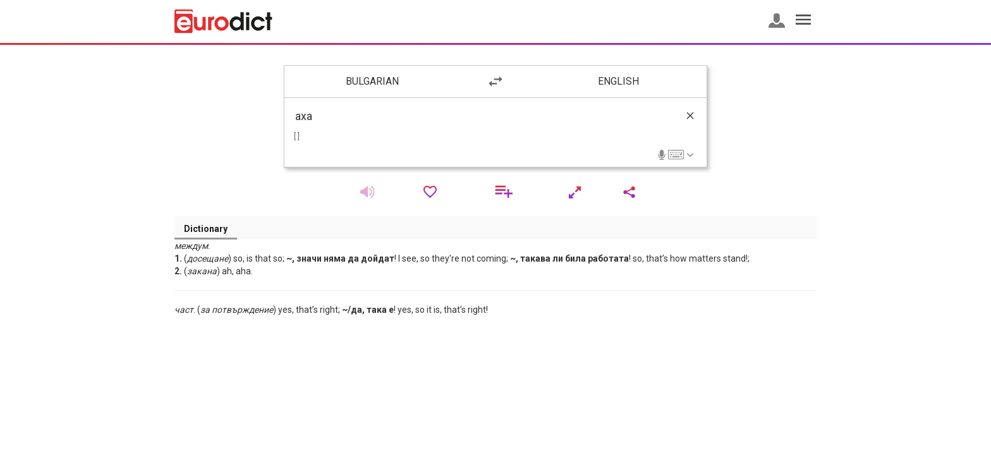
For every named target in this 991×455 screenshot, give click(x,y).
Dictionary (206, 229)
